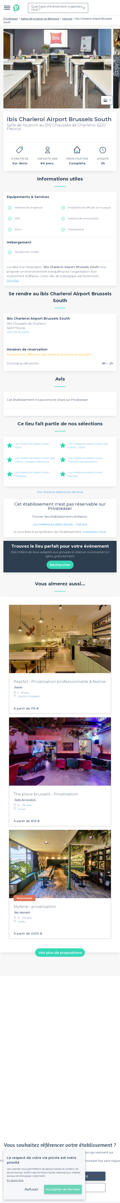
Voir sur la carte (18, 332)
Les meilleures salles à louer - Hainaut (60, 524)
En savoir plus (15, 1180)
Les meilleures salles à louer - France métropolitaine (86, 459)
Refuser (32, 1189)
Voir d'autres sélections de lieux (60, 492)
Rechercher (60, 565)
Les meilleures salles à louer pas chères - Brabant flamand (35, 459)
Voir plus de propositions (60, 952)
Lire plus (13, 280)
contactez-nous (94, 532)
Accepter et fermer (63, 1189)
